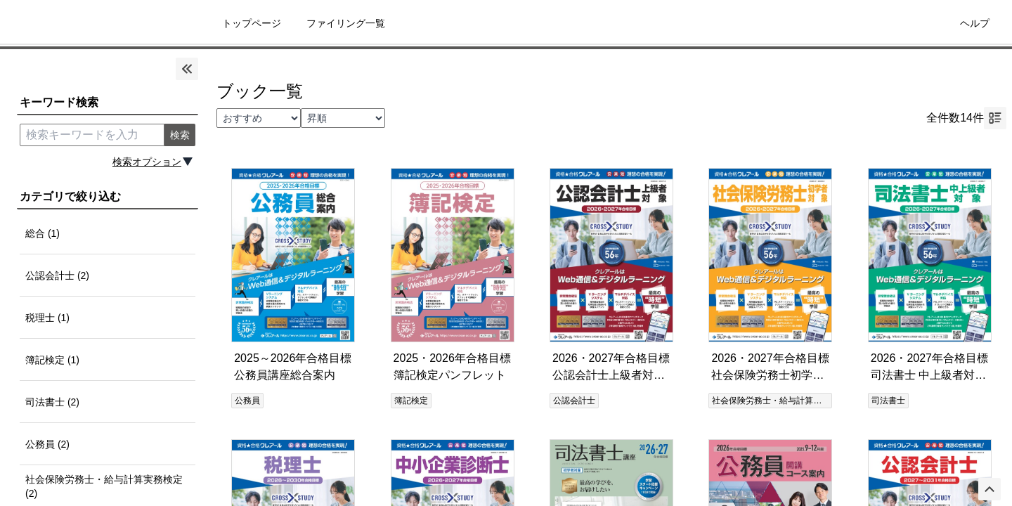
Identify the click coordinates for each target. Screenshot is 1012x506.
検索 (180, 135)
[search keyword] (92, 135)
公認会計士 (574, 401)
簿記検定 (411, 401)
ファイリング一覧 (345, 23)
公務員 (247, 401)
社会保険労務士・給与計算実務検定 (779, 401)
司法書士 (888, 401)
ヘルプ (975, 23)
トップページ (251, 23)
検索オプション (146, 161)
